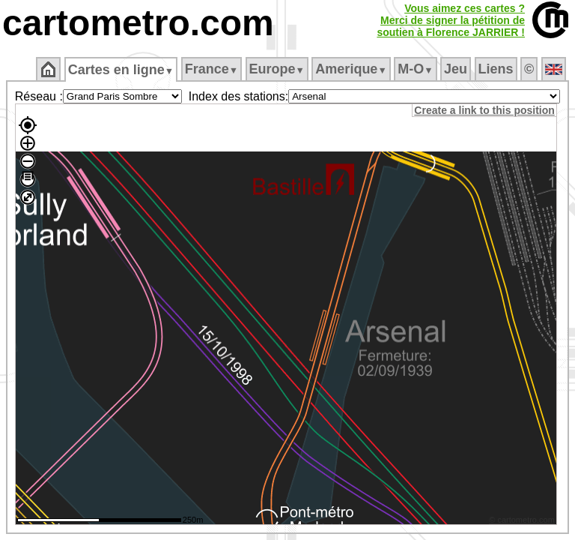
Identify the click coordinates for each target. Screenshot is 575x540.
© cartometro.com (524, 522)
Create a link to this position (486, 110)
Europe (277, 69)
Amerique (350, 69)
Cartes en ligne (121, 69)
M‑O (415, 69)
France (211, 69)
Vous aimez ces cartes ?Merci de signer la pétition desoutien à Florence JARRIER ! (451, 20)
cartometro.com (138, 23)
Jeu (455, 69)
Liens (496, 69)
